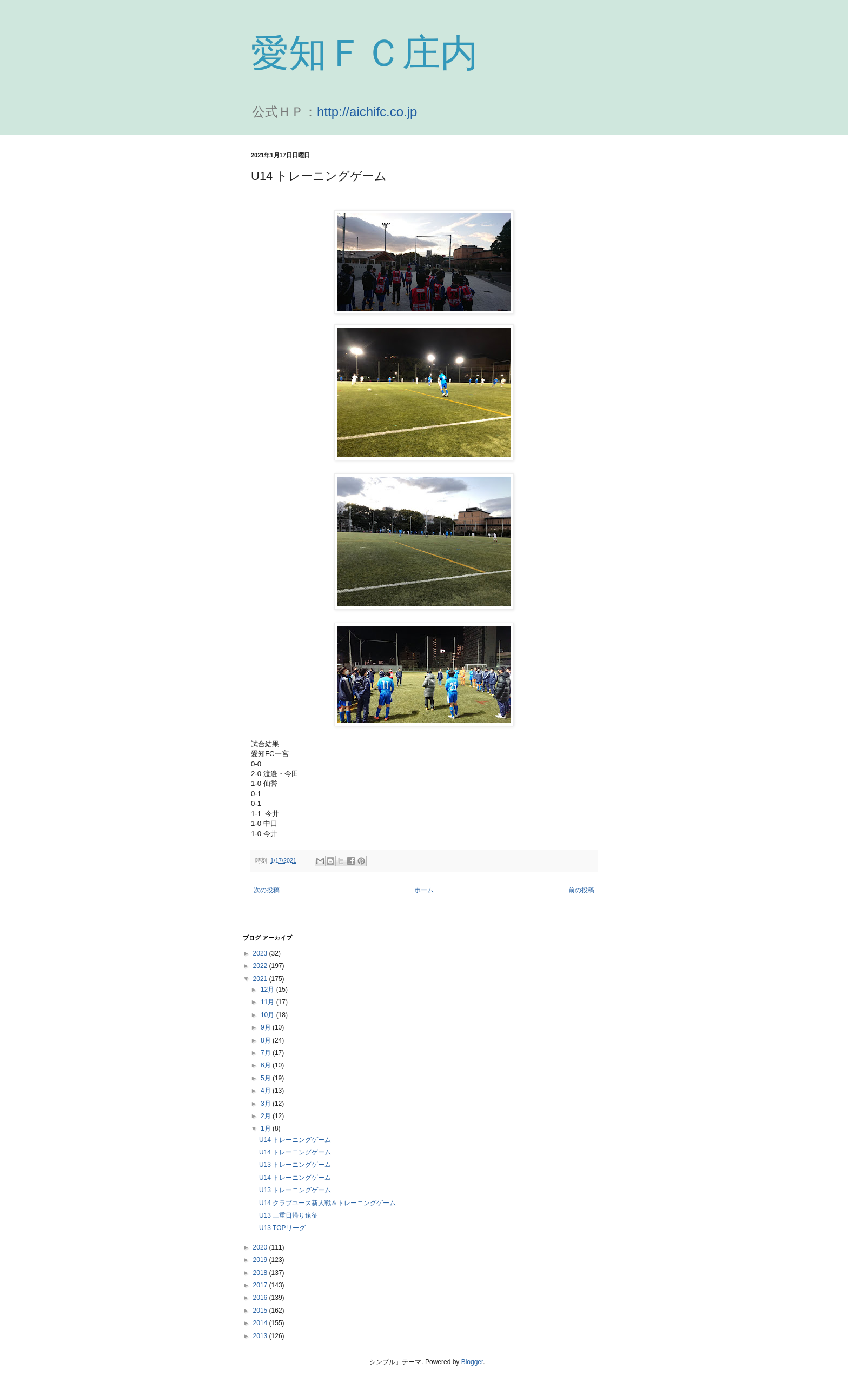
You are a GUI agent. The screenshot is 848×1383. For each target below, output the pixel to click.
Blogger (472, 1362)
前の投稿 (581, 890)
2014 (261, 1323)
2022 (261, 966)
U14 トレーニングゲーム (295, 1140)
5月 (267, 1078)
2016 (261, 1297)
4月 (267, 1090)
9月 (267, 1027)
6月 (267, 1065)
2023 (261, 953)
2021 (261, 979)
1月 (267, 1128)
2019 (261, 1260)
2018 (261, 1273)
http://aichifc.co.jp (367, 111)
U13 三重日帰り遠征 (288, 1215)
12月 (268, 989)
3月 (267, 1103)
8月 (267, 1040)
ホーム (424, 890)
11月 (268, 1002)
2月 (267, 1116)
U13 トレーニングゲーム (295, 1164)
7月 (267, 1053)
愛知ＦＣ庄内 (364, 53)
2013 (261, 1336)
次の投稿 (267, 890)
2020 (261, 1247)
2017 (261, 1285)
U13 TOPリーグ (282, 1228)
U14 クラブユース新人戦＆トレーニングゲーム (327, 1203)
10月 (268, 1015)
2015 (261, 1310)
